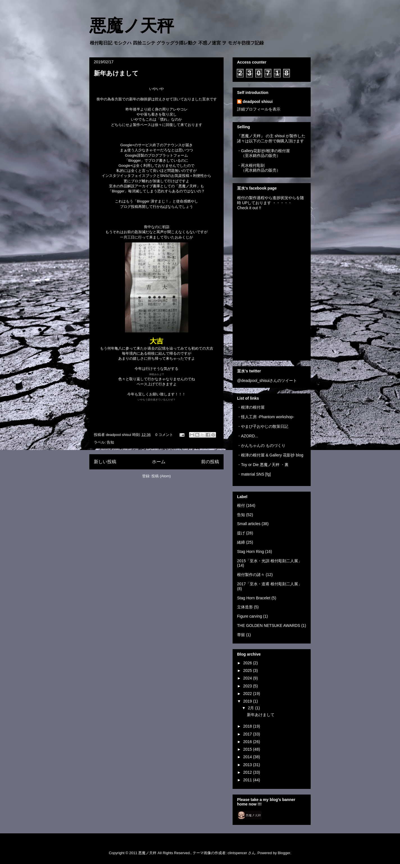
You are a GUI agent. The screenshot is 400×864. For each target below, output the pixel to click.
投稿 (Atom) (161, 476)
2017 (248, 734)
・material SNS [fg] (254, 474)
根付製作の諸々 (251, 574)
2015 (248, 749)
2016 (248, 741)
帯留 (241, 635)
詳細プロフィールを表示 (258, 109)
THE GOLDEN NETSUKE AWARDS (268, 625)
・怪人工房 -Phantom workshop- (265, 417)
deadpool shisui (258, 101)
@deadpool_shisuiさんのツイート (267, 380)
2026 (248, 663)
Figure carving (249, 616)
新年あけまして (116, 73)
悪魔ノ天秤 (131, 26)
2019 (248, 701)
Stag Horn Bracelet (253, 598)
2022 (248, 693)
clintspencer (237, 853)
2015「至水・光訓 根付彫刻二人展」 (269, 561)
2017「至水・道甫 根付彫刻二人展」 (269, 584)
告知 (110, 442)
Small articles (248, 523)
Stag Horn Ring (250, 551)
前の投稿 (210, 461)
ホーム (158, 461)
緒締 (241, 542)
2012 (248, 772)
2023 (248, 686)
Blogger (284, 853)
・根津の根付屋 (251, 407)
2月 (251, 708)
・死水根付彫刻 (251, 165)
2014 (248, 757)
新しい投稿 (105, 461)
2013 (248, 764)
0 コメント (164, 435)
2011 (248, 780)
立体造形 (245, 607)
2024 (248, 678)
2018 (248, 726)
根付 (241, 505)
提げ (241, 533)
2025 (248, 670)
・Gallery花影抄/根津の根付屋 (263, 150)
